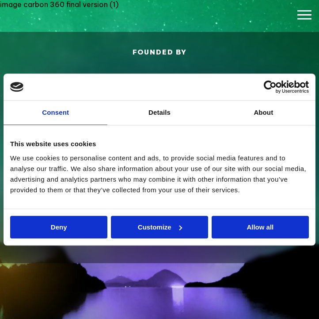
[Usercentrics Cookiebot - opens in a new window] (270, 86)
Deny (59, 227)
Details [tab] (159, 112)
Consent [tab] (55, 112)
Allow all (260, 227)
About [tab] (263, 112)
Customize (160, 227)
